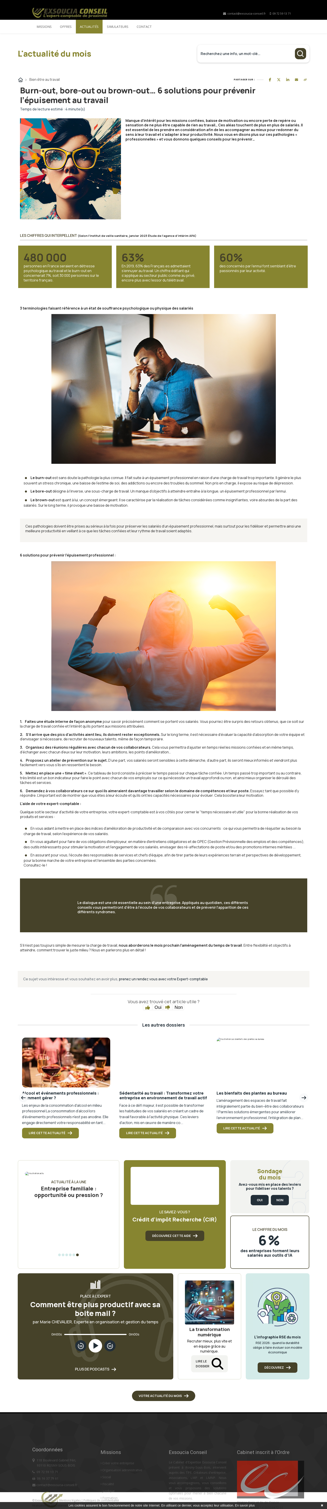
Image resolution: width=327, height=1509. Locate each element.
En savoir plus (245, 1505)
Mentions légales (70, 1500)
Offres (66, 26)
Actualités (89, 26)
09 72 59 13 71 (281, 13)
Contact (144, 26)
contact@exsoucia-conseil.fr (244, 13)
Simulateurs (117, 26)
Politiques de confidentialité (101, 1500)
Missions (44, 26)
